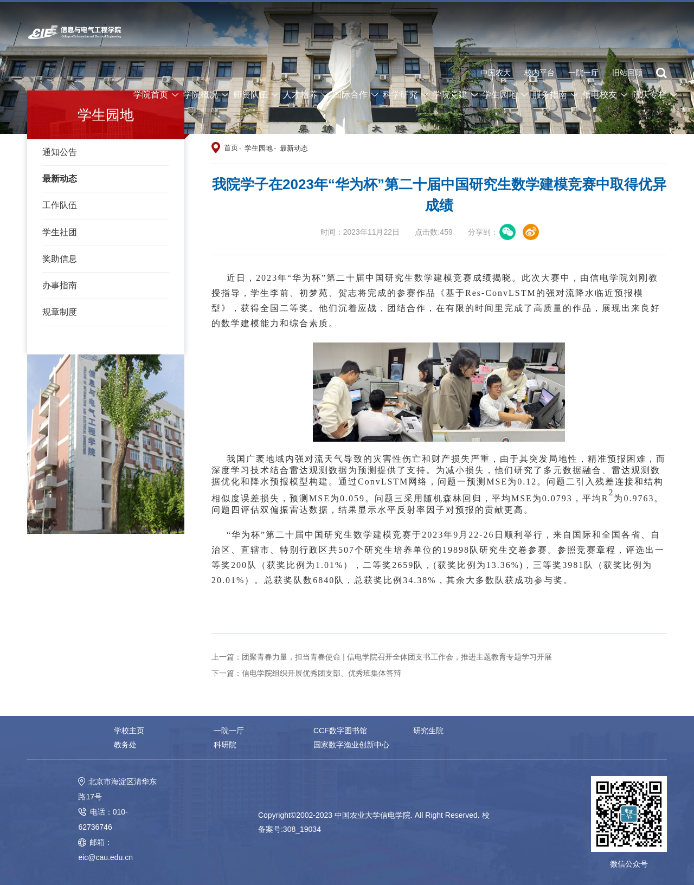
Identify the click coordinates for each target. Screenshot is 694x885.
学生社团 (59, 232)
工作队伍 (59, 205)
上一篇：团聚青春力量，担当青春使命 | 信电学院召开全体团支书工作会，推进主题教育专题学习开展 (381, 657)
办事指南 (59, 285)
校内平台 (539, 73)
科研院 (125, 744)
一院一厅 (583, 73)
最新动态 (59, 178)
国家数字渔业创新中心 (251, 744)
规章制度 (59, 311)
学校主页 (129, 730)
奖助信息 (59, 258)
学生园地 (259, 148)
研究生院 (428, 730)
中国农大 (495, 73)
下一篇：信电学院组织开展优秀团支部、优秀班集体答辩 (306, 673)
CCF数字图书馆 (340, 730)
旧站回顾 (627, 73)
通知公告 (59, 152)
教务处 (523, 730)
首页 (231, 148)
